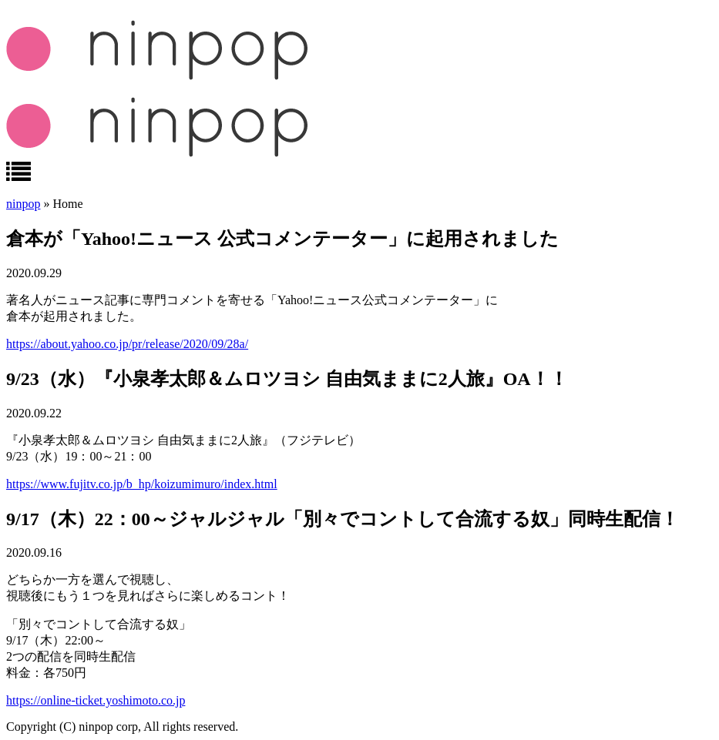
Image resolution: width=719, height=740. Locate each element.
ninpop (23, 203)
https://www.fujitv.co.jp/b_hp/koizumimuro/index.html (141, 484)
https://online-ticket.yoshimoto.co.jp (95, 700)
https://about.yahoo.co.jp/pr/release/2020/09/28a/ (127, 343)
